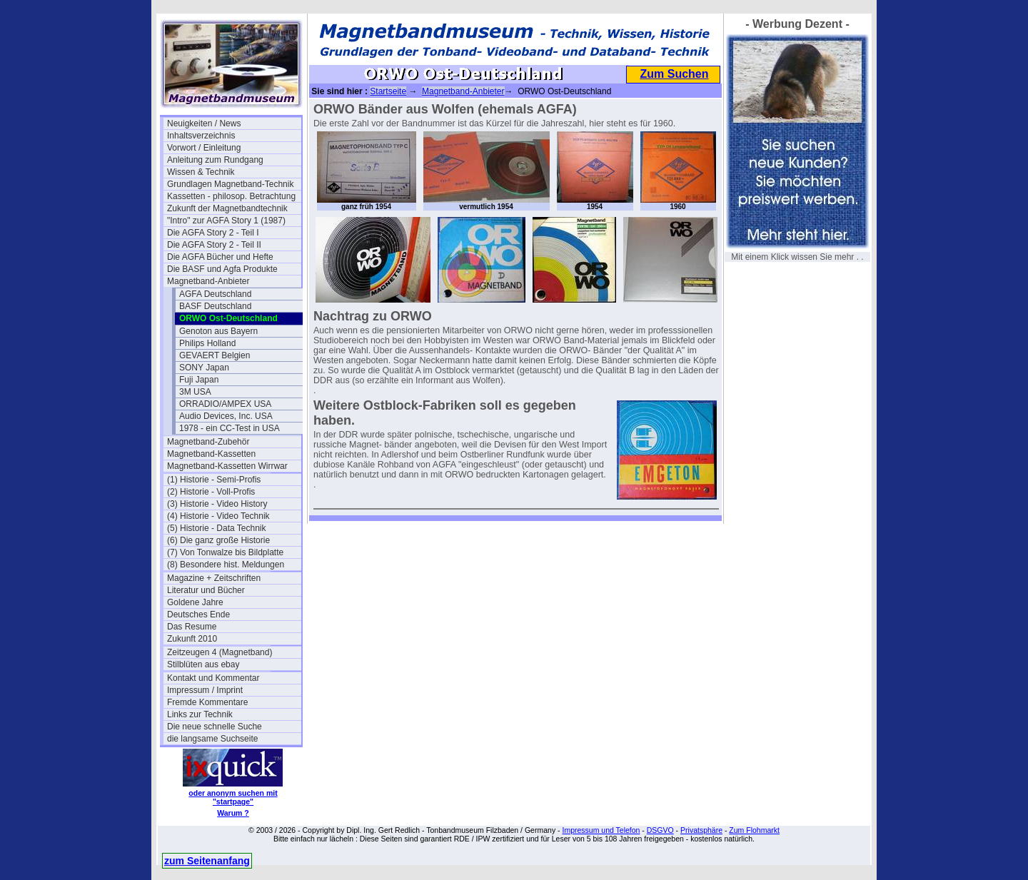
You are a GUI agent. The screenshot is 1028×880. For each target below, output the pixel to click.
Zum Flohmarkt (754, 830)
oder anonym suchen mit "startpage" (232, 797)
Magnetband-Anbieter (208, 281)
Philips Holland (207, 343)
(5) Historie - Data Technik (216, 528)
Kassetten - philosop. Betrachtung (231, 196)
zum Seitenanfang (207, 860)
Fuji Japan (198, 380)
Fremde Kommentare (207, 702)
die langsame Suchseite (212, 739)
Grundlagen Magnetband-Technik (230, 184)
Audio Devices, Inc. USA (226, 416)
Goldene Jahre (195, 602)
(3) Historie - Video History (217, 504)
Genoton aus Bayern (218, 331)
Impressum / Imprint (205, 690)
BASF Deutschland (215, 306)
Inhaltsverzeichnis (201, 136)
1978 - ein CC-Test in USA (229, 428)
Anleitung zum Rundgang (215, 160)
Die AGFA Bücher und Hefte (220, 257)
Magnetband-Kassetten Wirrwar (227, 466)
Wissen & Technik (200, 172)
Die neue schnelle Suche (214, 727)
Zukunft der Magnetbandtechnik (227, 208)
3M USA (195, 392)
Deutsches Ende (198, 614)
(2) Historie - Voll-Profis (211, 492)
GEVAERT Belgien (214, 355)
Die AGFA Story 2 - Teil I (213, 233)
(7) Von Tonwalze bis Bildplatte (225, 552)
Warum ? (233, 813)
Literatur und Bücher (206, 590)
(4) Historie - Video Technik (218, 516)
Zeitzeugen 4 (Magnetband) (219, 652)
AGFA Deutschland (215, 294)
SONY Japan (204, 368)
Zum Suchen (674, 74)
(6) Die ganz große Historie (218, 540)
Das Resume (191, 627)
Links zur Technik (200, 714)
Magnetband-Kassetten (211, 454)
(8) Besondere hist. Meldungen (225, 565)
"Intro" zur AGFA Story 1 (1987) (226, 221)
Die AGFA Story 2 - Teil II (214, 245)
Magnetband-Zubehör (208, 442)
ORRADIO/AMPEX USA (225, 404)
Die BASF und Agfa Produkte (222, 269)
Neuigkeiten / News (204, 123)
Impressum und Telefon (601, 830)
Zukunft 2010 (192, 639)
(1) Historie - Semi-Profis (214, 480)
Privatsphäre (701, 830)
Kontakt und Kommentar (213, 678)
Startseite (388, 91)
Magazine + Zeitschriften (214, 578)
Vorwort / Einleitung (204, 148)
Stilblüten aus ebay (203, 664)
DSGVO (660, 830)
